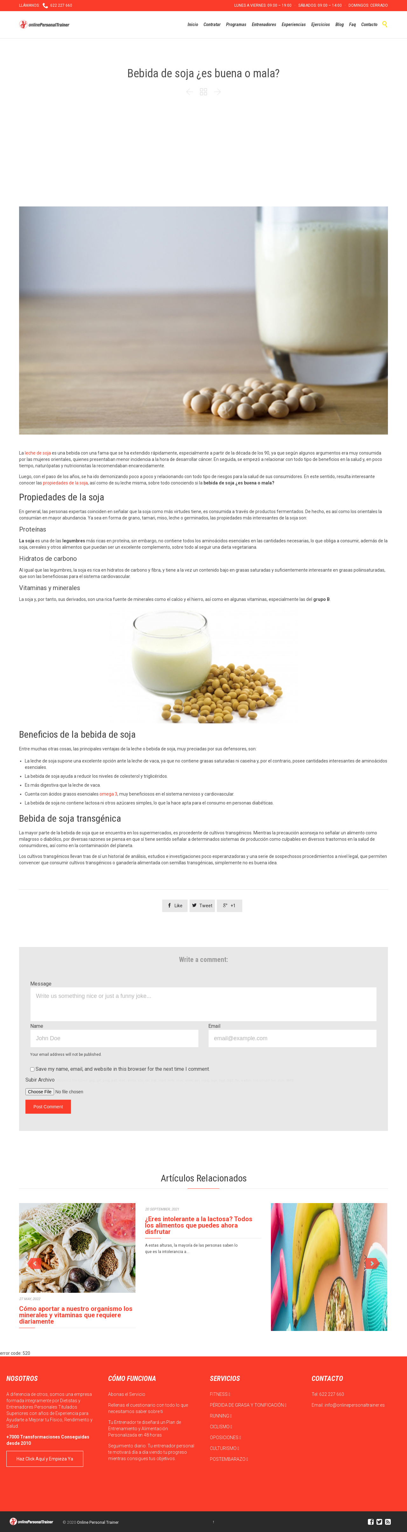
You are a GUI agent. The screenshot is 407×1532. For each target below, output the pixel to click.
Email (214, 1026)
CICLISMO (221, 1426)
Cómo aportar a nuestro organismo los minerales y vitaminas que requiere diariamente (76, 1315)
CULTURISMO (224, 1448)
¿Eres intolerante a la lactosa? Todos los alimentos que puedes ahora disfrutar (198, 1225)
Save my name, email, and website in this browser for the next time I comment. (120, 1069)
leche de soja (38, 453)
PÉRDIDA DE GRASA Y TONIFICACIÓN (248, 1405)
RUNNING (221, 1415)
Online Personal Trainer (98, 1522)
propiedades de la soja (65, 482)
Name (36, 1026)
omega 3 (108, 794)
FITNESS (220, 1394)
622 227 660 (331, 1394)
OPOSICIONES (225, 1437)
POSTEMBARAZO (229, 1459)
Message (41, 984)
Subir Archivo (159, 1080)
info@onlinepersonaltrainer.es (355, 1405)
